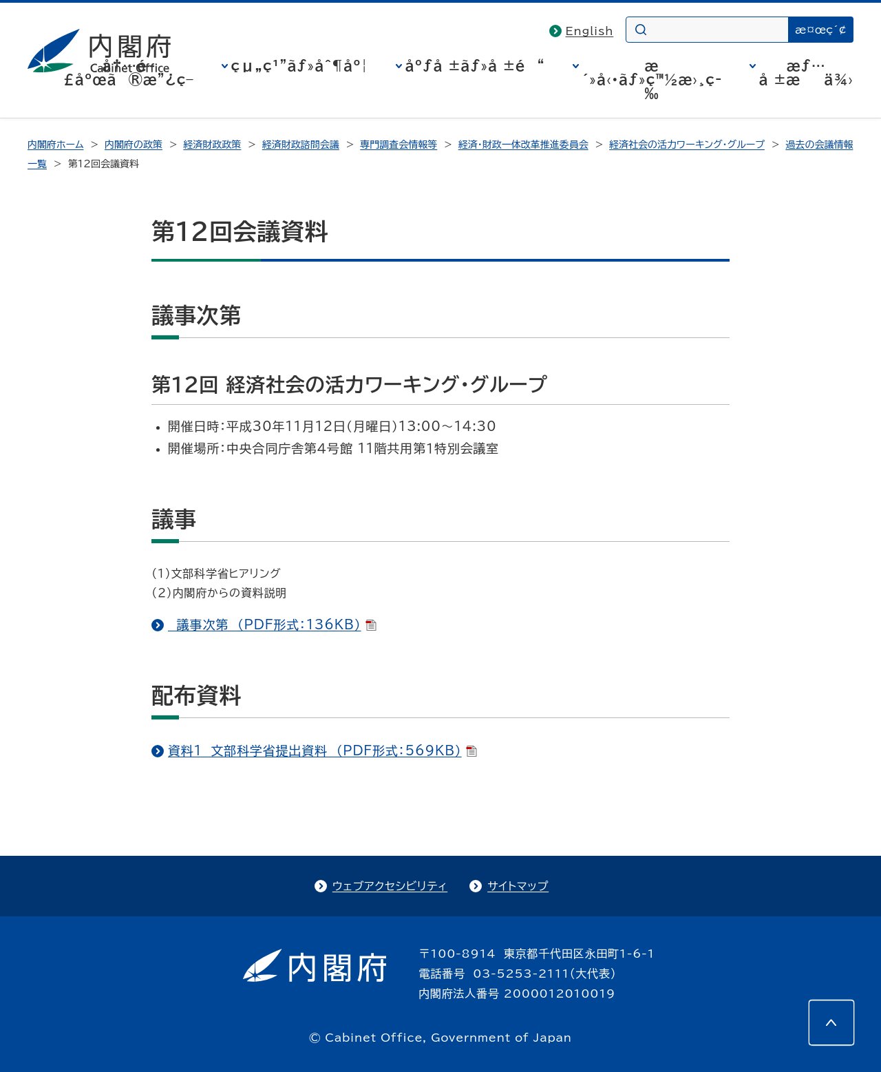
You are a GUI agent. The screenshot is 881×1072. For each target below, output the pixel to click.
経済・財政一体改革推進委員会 (523, 144)
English (590, 30)
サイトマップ (518, 886)
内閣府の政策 (133, 144)
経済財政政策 (212, 144)
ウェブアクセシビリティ (389, 886)
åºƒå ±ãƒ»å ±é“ (475, 65)
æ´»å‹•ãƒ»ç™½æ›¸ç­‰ (652, 79)
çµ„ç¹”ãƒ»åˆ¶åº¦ (299, 65)
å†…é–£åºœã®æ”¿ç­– (128, 72)
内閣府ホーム (55, 144)
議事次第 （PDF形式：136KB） (272, 624)
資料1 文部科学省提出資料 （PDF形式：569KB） (322, 750)
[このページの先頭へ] (831, 1022)
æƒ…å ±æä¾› (806, 72)
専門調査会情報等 (398, 144)
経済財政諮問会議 (300, 144)
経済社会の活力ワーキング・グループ (687, 144)
